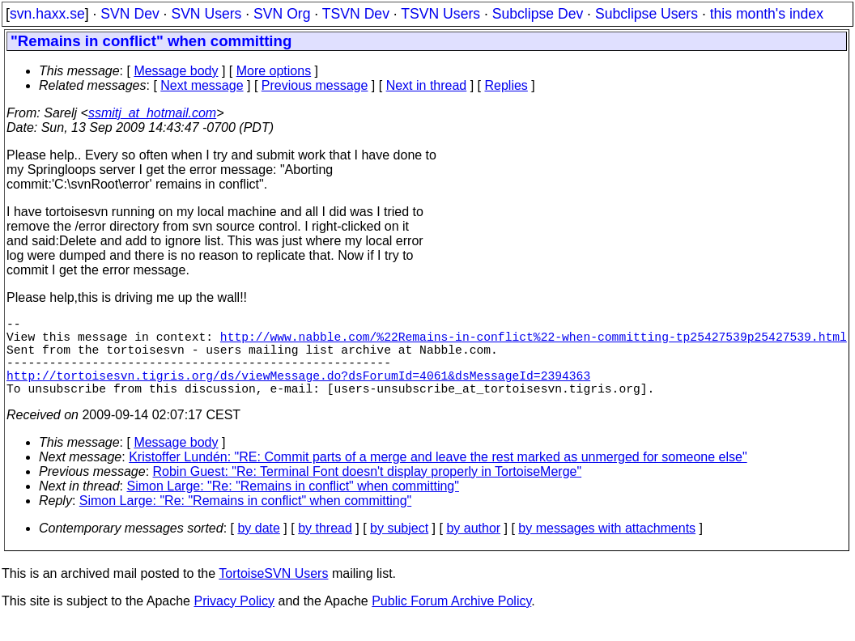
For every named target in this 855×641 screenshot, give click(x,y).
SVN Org (281, 14)
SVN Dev (129, 14)
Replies (506, 85)
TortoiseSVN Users (273, 593)
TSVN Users (440, 14)
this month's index (766, 14)
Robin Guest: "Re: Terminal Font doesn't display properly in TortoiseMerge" (367, 491)
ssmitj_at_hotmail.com (152, 113)
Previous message (315, 85)
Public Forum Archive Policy (451, 620)
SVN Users (206, 14)
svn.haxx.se (47, 14)
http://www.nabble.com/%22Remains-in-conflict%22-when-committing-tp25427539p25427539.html (533, 342)
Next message (201, 85)
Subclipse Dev (537, 14)
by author (473, 547)
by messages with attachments (606, 547)
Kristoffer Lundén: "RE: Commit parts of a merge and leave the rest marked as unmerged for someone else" (438, 476)
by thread (325, 547)
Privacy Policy (234, 620)
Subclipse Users (646, 14)
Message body (176, 71)
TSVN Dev (355, 14)
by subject (399, 547)
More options (274, 71)
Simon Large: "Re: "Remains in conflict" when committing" (293, 505)
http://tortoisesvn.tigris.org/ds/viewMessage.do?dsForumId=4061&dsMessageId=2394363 (298, 391)
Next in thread (426, 85)
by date (258, 547)
